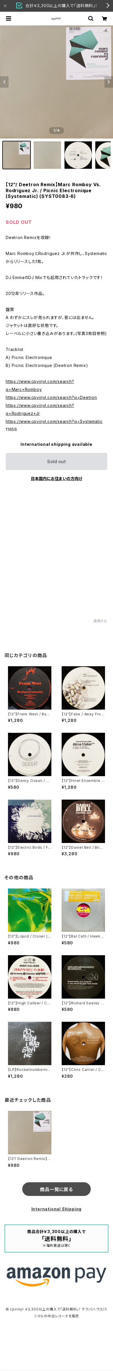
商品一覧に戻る (56, 1189)
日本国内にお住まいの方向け (56, 478)
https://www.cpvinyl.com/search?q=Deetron (51, 397)
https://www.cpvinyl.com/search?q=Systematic (54, 421)
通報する (100, 621)
